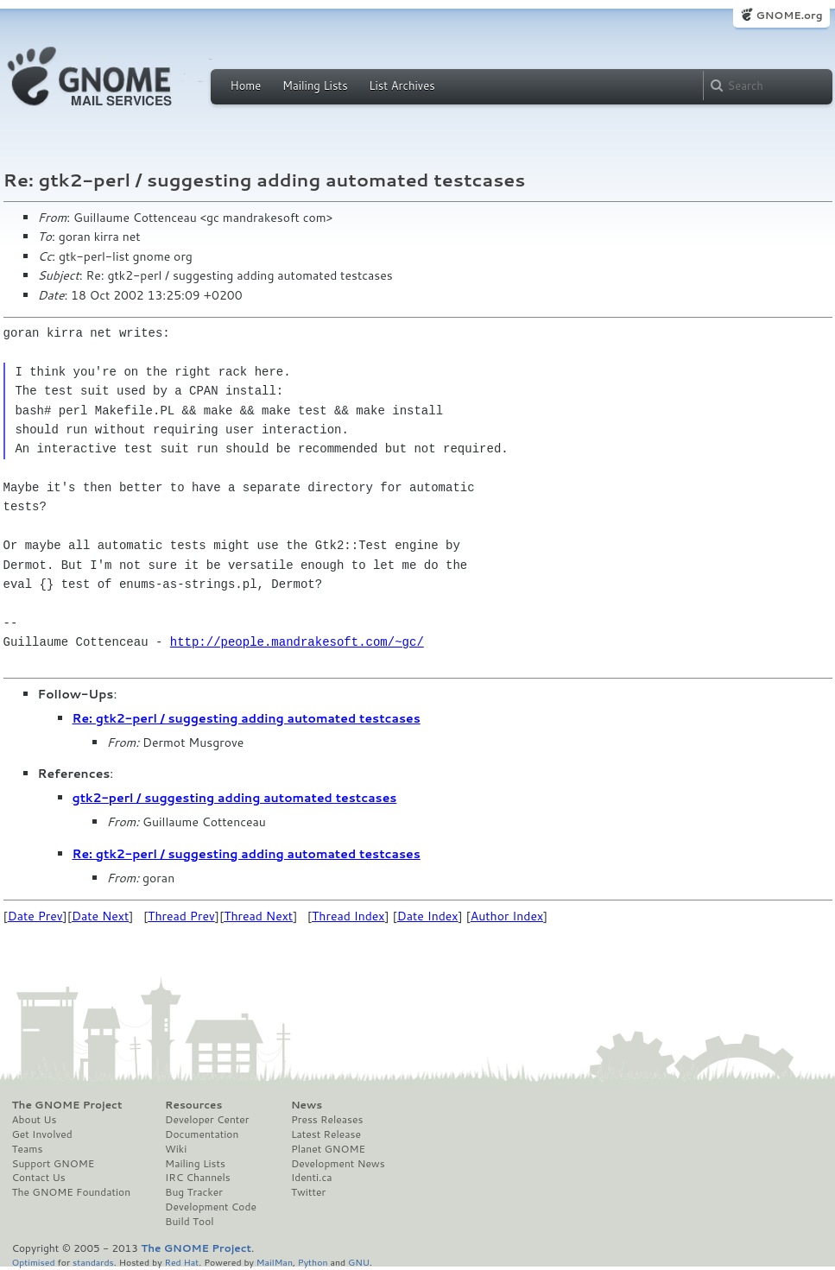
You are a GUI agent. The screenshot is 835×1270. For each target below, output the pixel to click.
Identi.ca (311, 1178)
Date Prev (35, 916)
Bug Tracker (194, 1192)
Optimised (33, 1261)
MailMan (274, 1261)
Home (246, 85)
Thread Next (258, 916)
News (306, 1105)
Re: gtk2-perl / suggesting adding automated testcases (247, 718)
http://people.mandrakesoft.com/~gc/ (297, 642)
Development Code (210, 1207)
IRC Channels (198, 1178)
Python (313, 1261)
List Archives (401, 85)
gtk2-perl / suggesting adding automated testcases (235, 797)
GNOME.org (789, 15)
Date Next (100, 916)
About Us (34, 1120)
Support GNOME (53, 1164)
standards (93, 1261)
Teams (27, 1149)
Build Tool (189, 1222)
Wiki (176, 1149)
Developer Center (207, 1120)
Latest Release (326, 1134)
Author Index (507, 916)
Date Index (428, 916)
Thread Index (348, 916)
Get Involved (42, 1134)
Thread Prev (181, 916)
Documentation (201, 1134)
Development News (338, 1164)
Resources (193, 1105)
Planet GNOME (328, 1149)
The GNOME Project (67, 1105)
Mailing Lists (315, 85)
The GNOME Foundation (71, 1192)
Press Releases (327, 1120)
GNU (359, 1261)
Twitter (308, 1192)
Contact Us (39, 1178)
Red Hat (181, 1261)
